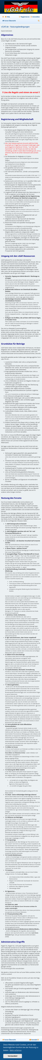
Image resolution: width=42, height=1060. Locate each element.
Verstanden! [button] (12, 1056)
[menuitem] (7, 16)
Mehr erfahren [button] (16, 1050)
